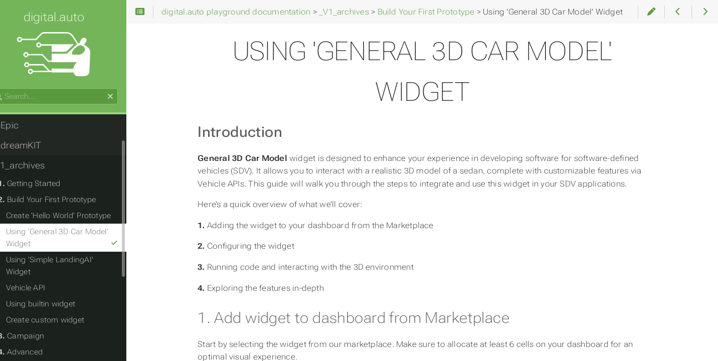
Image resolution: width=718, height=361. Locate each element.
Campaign (39, 323)
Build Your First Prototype (65, 199)
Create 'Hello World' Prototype (76, 215)
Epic (22, 125)
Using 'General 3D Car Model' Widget (83, 237)
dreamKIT (34, 145)
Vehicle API (44, 275)
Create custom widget (63, 307)
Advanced (38, 339)
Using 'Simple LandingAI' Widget (81, 259)
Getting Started (47, 183)
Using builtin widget (59, 291)
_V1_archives (35, 165)
